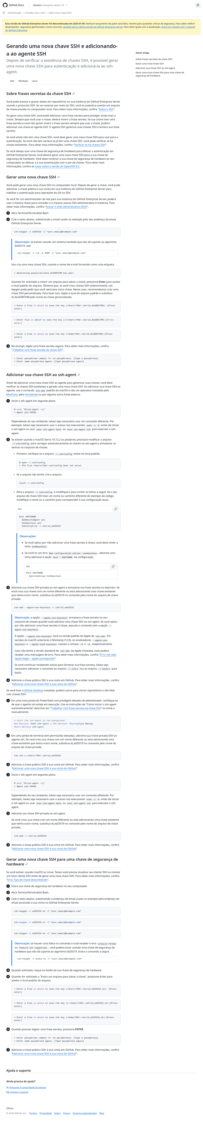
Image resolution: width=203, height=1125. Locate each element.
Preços (66, 1113)
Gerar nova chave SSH (60, 12)
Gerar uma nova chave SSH (33, 177)
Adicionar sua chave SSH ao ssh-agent (43, 374)
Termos (33, 1113)
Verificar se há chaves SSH (89, 145)
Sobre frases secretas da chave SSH (40, 93)
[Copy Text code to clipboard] (115, 509)
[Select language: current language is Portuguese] (197, 5)
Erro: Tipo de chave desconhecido (27, 879)
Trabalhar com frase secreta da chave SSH (37, 350)
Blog (101, 1113)
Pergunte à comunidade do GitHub (26, 1087)
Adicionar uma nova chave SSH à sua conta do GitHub (44, 684)
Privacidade (46, 1113)
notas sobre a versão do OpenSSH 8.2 (57, 166)
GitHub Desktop (33, 690)
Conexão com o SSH (35, 12)
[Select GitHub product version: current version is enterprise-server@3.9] (50, 5)
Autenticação (14, 12)
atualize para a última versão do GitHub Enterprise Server (93, 26)
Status (57, 1113)
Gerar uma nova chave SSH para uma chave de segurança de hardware (62, 862)
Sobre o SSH (106, 109)
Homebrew (31, 394)
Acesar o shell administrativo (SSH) (66, 206)
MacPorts (12, 394)
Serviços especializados (85, 1113)
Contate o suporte (17, 1092)
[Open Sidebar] (3, 12)
